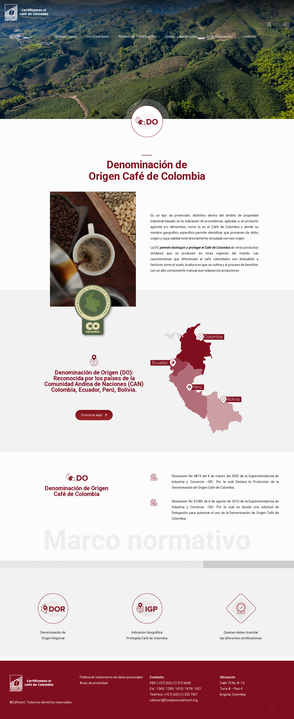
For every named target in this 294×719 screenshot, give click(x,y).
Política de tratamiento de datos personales (111, 677)
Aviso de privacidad (94, 683)
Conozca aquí (94, 415)
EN (279, 24)
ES (284, 24)
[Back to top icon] (272, 709)
